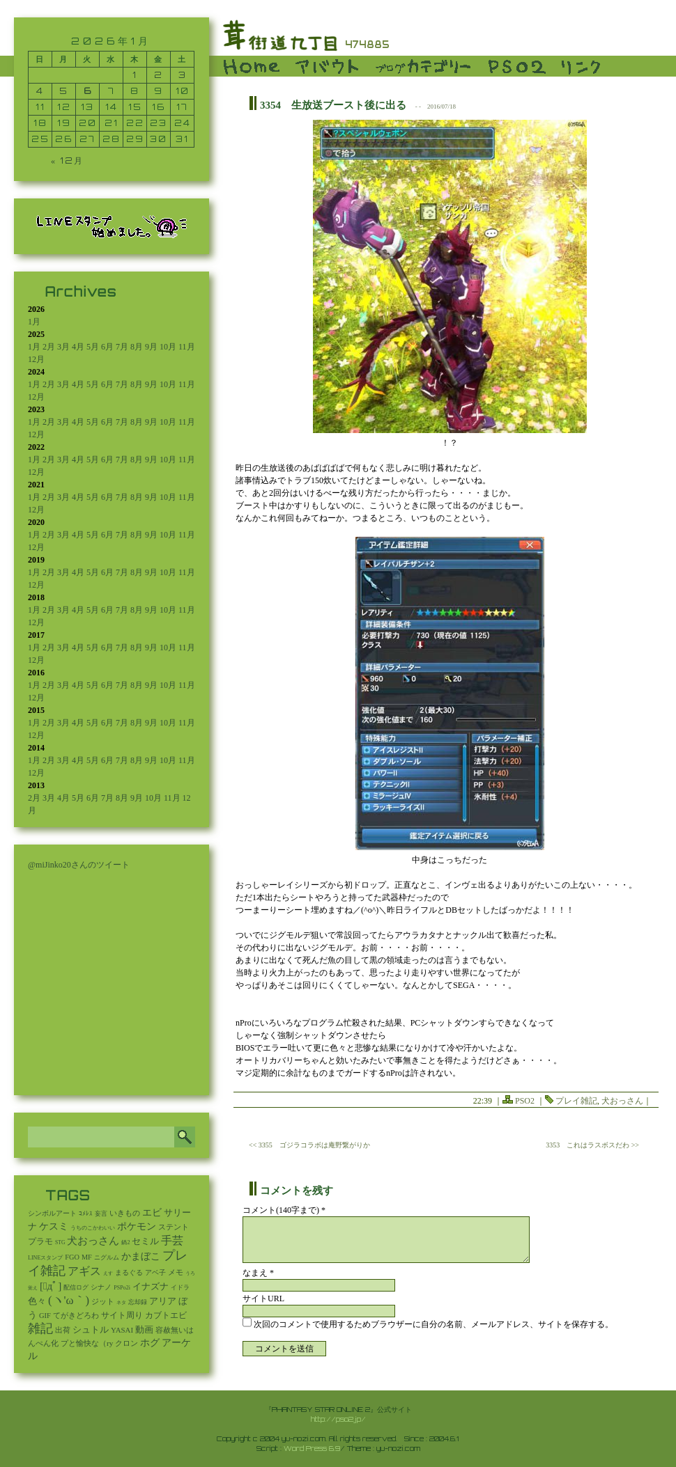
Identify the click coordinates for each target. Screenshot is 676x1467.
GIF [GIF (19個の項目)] (45, 1315)
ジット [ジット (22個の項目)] (102, 1301)
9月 (151, 347)
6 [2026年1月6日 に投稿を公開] (88, 91)
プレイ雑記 (576, 1101)
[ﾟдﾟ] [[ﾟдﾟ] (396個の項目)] (50, 1286)
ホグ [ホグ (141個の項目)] (150, 1342)
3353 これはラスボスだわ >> (592, 1145)
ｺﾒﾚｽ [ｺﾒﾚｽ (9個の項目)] (86, 1213)
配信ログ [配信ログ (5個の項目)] (76, 1287)
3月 (63, 347)
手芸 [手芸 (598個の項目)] (172, 1240)
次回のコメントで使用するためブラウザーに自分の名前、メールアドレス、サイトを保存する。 (433, 1324)
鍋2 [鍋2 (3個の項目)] (125, 1242)
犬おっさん (622, 1101)
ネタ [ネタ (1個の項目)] (121, 1302)
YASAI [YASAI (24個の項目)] (122, 1330)
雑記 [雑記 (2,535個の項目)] (40, 1328)
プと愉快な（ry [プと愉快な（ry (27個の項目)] (87, 1343)
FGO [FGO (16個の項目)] (72, 1257)
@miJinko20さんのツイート (79, 865)
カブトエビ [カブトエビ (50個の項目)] (166, 1315)
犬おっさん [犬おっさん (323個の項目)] (93, 1240)
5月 (92, 347)
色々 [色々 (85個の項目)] (37, 1301)
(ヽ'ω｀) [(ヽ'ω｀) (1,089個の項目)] (68, 1300)
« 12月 (67, 160)
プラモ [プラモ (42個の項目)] (40, 1241)
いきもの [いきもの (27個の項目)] (124, 1213)
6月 (107, 347)
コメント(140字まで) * (284, 1210)
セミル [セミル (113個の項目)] (145, 1241)
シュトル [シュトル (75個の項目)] (90, 1330)
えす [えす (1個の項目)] (108, 1273)
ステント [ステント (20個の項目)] (173, 1227)
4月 (78, 347)
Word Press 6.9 (312, 1448)
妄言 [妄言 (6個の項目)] (101, 1213)
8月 (136, 347)
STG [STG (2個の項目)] (60, 1242)
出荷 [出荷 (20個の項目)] (62, 1330)
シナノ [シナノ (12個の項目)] (101, 1287)
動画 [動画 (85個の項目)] (144, 1330)
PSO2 (525, 1101)
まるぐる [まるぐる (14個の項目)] (129, 1272)
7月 (122, 347)
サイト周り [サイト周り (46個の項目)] (122, 1315)
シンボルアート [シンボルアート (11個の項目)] (52, 1213)
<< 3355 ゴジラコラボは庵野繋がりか (309, 1145)
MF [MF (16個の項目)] (87, 1257)
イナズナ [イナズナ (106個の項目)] (150, 1286)
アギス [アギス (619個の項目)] (84, 1271)
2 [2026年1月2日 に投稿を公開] (158, 75)
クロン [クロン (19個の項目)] (126, 1343)
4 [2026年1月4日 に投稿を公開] (40, 91)
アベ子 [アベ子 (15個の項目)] (155, 1272)
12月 (36, 359)
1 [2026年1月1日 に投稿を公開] (134, 75)
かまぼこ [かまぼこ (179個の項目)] (140, 1256)
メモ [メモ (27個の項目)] (175, 1272)
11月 (186, 347)
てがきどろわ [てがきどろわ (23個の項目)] (76, 1315)
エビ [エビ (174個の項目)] (152, 1212)
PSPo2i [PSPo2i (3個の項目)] (122, 1288)
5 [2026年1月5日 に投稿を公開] (63, 91)
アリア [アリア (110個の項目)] (162, 1301)
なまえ (258, 1273)
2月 (49, 347)
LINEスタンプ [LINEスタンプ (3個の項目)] (45, 1258)
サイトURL (263, 1298)
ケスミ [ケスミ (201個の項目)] (53, 1226)
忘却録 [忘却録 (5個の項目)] (137, 1302)
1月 (34, 322)
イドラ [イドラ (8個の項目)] (180, 1287)
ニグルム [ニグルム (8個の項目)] (106, 1257)
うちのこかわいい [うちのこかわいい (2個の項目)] (92, 1228)
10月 (168, 347)
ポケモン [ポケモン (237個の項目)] (136, 1226)
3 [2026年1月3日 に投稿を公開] (182, 75)
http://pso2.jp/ (338, 1419)
